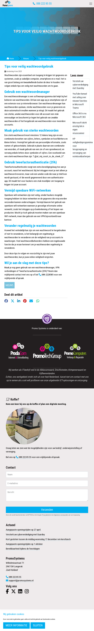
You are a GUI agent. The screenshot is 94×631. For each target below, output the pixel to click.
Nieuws (26, 58)
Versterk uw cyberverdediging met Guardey (80, 85)
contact (18, 274)
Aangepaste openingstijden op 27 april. (23, 529)
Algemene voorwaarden (61, 515)
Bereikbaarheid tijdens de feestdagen (23, 548)
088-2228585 (47, 274)
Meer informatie (16, 625)
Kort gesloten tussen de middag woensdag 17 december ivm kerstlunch (38, 539)
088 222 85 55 (44, 3)
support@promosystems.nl (21, 580)
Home (10, 58)
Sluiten (38, 625)
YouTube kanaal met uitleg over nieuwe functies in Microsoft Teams (80, 100)
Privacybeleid (46, 515)
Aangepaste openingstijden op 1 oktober (24, 544)
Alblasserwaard (47, 369)
